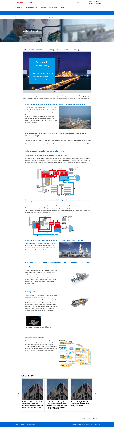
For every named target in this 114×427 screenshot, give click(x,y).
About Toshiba (54, 7)
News (62, 7)
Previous (18, 395)
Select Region (18, 7)
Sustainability (43, 7)
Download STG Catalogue (32, 327)
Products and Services (31, 7)
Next (89, 72)
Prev (25, 72)
